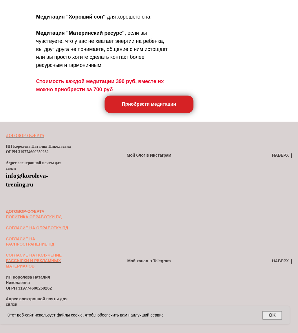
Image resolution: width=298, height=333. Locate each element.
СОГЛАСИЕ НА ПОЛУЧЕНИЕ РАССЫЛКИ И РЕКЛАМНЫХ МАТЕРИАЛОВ (34, 260)
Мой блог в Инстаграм (149, 155)
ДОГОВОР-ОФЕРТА (25, 135)
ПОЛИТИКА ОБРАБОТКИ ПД (34, 217)
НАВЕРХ (282, 155)
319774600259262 (35, 288)
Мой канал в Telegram (149, 261)
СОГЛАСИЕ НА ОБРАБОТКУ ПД (37, 228)
